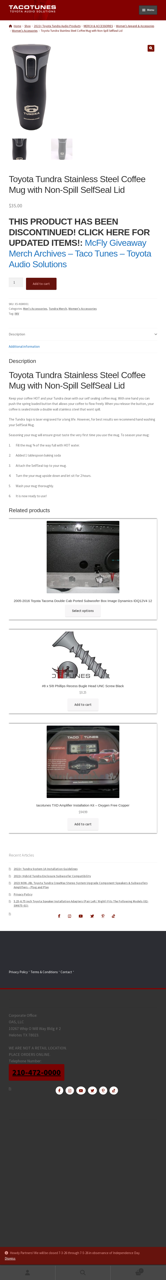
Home (17, 26)
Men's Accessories (35, 309)
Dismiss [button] (10, 1258)
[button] (151, 48)
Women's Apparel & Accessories (135, 26)
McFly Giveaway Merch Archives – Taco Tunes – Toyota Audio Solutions (80, 253)
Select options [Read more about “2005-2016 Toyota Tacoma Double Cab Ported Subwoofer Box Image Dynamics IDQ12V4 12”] (83, 611)
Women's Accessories (24, 31)
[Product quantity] (16, 282)
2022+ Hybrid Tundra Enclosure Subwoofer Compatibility (52, 876)
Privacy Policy (23, 894)
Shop (27, 26)
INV (17, 314)
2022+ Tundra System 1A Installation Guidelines (46, 869)
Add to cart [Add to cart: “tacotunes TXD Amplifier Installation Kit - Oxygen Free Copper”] (83, 824)
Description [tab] (17, 334)
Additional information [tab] (24, 347)
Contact (66, 972)
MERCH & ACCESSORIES (98, 26)
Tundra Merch (58, 309)
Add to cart (41, 284)
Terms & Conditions (44, 972)
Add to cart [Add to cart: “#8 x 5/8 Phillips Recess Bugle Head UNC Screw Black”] (83, 705)
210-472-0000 (36, 1072)
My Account (27, 1273)
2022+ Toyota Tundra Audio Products (57, 26)
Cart (127, 1269)
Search (83, 1273)
